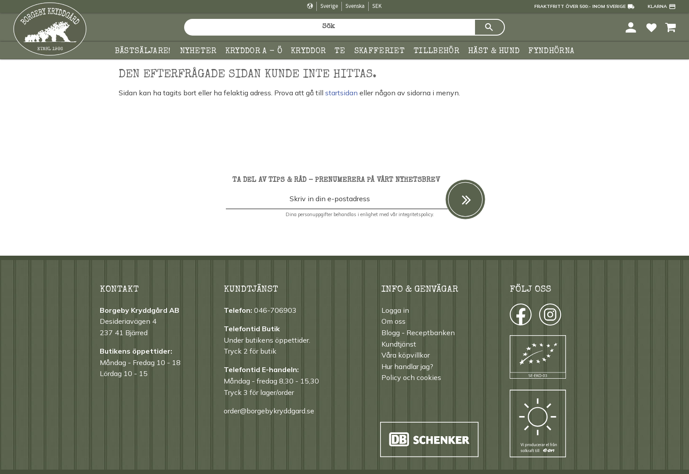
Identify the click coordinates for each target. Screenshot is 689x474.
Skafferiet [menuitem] (379, 51)
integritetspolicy (416, 214)
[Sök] (489, 27)
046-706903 (275, 310)
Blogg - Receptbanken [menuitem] (418, 332)
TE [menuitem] (339, 51)
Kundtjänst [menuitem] (398, 344)
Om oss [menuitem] (393, 321)
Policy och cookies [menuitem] (411, 377)
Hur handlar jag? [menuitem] (407, 366)
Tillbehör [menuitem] (436, 51)
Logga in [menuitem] (395, 310)
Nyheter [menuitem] (198, 51)
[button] (651, 27)
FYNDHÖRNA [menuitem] (551, 51)
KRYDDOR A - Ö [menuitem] (253, 51)
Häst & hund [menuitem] (494, 51)
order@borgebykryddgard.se (269, 410)
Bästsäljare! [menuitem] (143, 51)
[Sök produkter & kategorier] (329, 27)
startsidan (341, 92)
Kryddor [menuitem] (308, 51)
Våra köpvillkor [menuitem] (405, 355)
